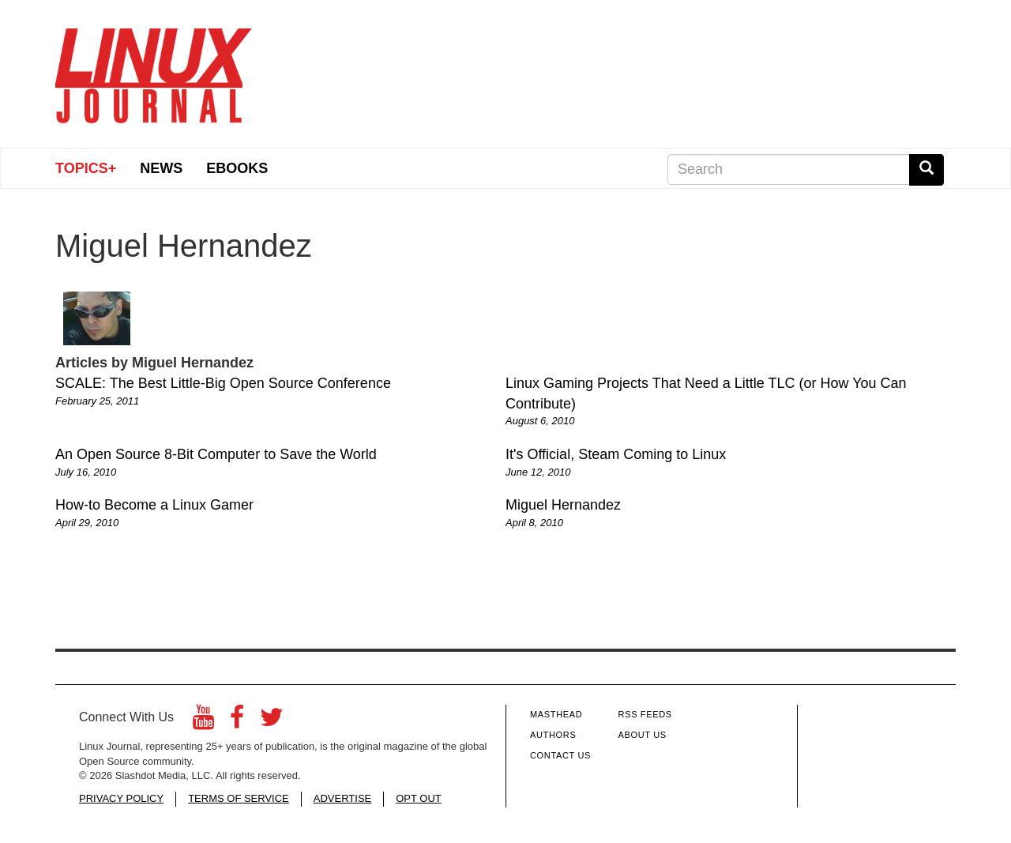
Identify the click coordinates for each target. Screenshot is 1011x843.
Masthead (556, 714)
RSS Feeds (645, 714)
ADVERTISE (342, 798)
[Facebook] (237, 721)
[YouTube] (203, 721)
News (161, 168)
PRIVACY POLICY (121, 798)
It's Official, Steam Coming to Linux (616, 454)
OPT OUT (419, 798)
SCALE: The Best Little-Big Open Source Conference (223, 383)
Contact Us (560, 755)
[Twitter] (272, 721)
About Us (642, 735)
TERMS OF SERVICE (238, 798)
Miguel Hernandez (563, 505)
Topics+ (85, 168)
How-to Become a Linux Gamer (154, 505)
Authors (553, 735)
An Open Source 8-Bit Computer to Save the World (216, 454)
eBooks (237, 168)
